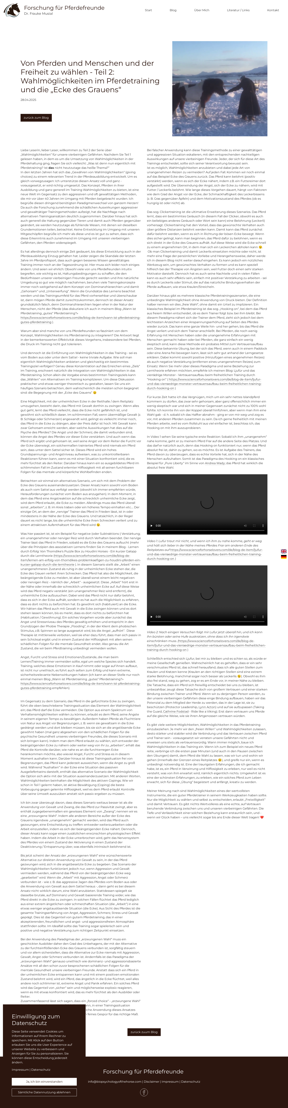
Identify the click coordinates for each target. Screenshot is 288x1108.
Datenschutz (190, 1081)
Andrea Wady (215, 463)
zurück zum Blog (36, 117)
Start (148, 10)
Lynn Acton (207, 707)
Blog (173, 10)
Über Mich (201, 10)
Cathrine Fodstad (176, 711)
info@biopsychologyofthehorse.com (114, 1081)
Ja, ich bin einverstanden (44, 1081)
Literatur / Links (238, 10)
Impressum (170, 1081)
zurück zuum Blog (144, 1032)
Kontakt (273, 10)
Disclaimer (151, 1081)
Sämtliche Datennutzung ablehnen (44, 1092)
